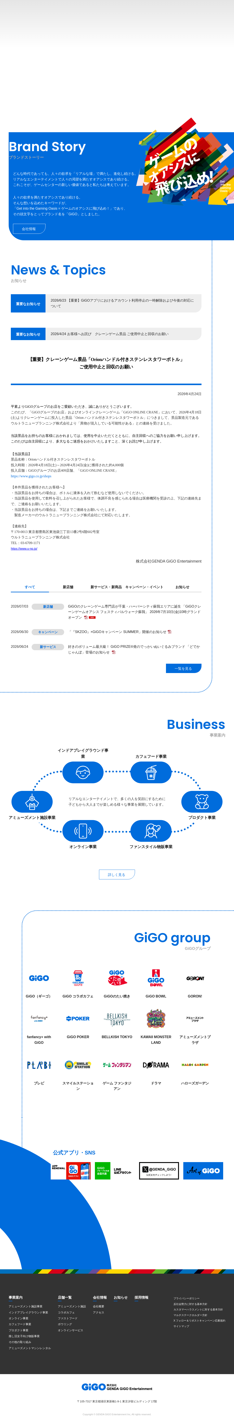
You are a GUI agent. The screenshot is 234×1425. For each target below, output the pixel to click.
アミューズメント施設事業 (25, 1306)
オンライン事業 (18, 1318)
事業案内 (16, 1297)
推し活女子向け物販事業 (24, 1336)
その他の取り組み (20, 1342)
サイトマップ (181, 1326)
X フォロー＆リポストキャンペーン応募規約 (199, 1320)
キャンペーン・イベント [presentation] (144, 587)
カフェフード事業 (20, 1324)
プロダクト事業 (18, 1330)
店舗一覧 (65, 1297)
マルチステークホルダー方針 (190, 1315)
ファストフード (68, 1318)
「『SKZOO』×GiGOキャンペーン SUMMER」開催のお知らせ (117, 632)
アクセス (98, 1312)
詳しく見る (116, 875)
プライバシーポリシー (187, 1298)
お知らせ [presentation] (182, 587)
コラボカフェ (66, 1312)
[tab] (30, 587)
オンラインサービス (70, 1330)
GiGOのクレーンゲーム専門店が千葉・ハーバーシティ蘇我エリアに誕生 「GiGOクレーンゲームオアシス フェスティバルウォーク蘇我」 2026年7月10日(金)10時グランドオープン (134, 612)
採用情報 (141, 1297)
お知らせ (121, 1297)
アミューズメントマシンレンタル (30, 1348)
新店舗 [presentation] (68, 587)
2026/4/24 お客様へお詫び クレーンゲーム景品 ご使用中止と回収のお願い (110, 334)
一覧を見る (183, 668)
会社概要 (98, 1306)
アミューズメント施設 (72, 1306)
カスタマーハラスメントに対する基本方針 (198, 1309)
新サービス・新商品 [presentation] (106, 587)
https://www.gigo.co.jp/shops (31, 476)
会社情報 (29, 229)
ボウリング (65, 1324)
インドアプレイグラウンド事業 (28, 1312)
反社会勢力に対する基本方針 (190, 1304)
